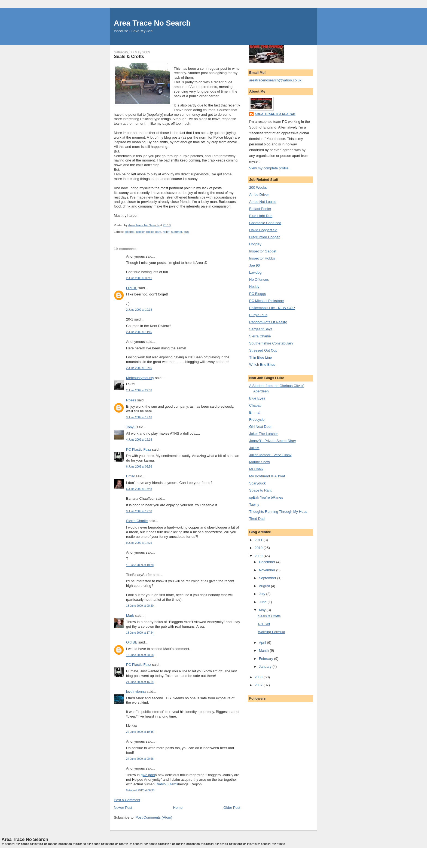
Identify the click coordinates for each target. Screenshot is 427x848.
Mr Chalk (256, 469)
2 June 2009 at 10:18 (139, 309)
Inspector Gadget (262, 251)
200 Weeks (258, 187)
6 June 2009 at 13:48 (139, 488)
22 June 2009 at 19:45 (140, 731)
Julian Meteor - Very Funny (270, 455)
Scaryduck (257, 483)
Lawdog (255, 272)
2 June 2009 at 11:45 (139, 332)
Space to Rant (260, 490)
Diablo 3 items (166, 784)
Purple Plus (258, 315)
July (262, 594)
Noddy (254, 287)
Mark (130, 616)
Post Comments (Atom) (154, 817)
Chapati (255, 405)
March (264, 650)
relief (166, 231)
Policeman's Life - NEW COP (272, 308)
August (265, 586)
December (267, 562)
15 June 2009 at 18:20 (140, 565)
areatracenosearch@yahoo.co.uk (275, 80)
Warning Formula (271, 632)
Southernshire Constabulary (271, 343)
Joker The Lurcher (263, 434)
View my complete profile (268, 168)
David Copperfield (263, 230)
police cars (153, 231)
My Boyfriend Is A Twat (267, 476)
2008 (259, 677)
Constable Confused (265, 223)
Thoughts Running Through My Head (278, 512)
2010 (259, 548)
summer (176, 231)
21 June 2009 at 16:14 (140, 682)
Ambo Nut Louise (262, 202)
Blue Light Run (260, 216)
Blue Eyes (257, 398)
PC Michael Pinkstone (266, 301)
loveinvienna (136, 692)
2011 (259, 540)
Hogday (255, 244)
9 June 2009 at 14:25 (139, 542)
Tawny (254, 504)
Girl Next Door (260, 427)
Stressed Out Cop (263, 350)
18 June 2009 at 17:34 (140, 632)
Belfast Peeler (260, 209)
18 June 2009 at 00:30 (140, 605)
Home (178, 808)
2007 (259, 685)
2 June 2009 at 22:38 (139, 390)
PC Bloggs (257, 294)
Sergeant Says (260, 329)
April (263, 642)
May (263, 610)
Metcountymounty (140, 378)
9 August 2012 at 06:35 (140, 790)
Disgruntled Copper (264, 237)
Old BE (131, 288)
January (266, 666)
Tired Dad (257, 519)
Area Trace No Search (152, 23)
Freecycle (256, 419)
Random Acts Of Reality (268, 322)
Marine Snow (259, 462)
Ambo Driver (259, 195)
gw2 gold (148, 775)
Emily (130, 476)
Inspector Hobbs (262, 258)
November (267, 570)
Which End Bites (262, 364)
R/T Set (264, 624)
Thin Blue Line (260, 357)
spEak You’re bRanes (266, 497)
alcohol (130, 231)
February (266, 659)
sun (186, 231)
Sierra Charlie (137, 521)
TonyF (131, 427)
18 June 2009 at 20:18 (140, 655)
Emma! (254, 412)
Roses (131, 400)
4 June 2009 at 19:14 (139, 439)
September (268, 578)
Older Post (232, 808)
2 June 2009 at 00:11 (139, 278)
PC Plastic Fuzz (138, 449)
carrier (140, 231)
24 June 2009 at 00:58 (140, 758)
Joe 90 (254, 265)
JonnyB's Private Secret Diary (272, 441)
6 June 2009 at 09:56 (139, 466)
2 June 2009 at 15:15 (139, 368)
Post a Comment (127, 800)
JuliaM (254, 448)
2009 (259, 556)
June (263, 602)
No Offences (259, 279)
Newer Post (123, 808)
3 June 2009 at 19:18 (139, 417)
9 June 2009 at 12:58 (139, 511)
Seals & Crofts (269, 616)
